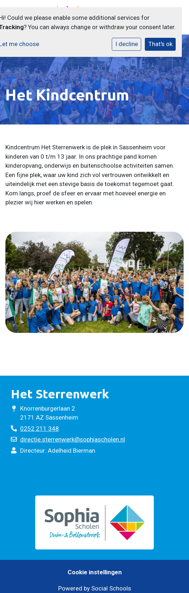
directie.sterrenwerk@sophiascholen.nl (72, 439)
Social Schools (111, 588)
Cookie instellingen (95, 572)
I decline (126, 43)
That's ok (160, 43)
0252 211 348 (39, 428)
